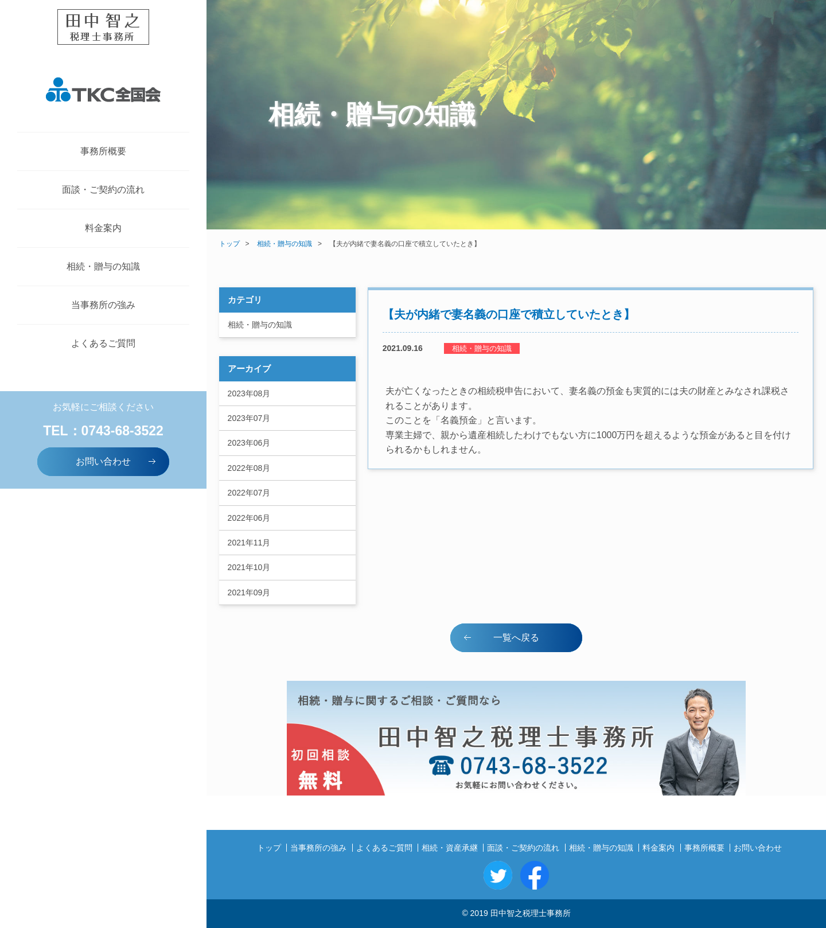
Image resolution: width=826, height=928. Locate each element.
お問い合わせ (117, 461)
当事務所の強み (103, 305)
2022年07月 (249, 492)
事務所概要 (103, 151)
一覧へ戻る (500, 637)
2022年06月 (249, 518)
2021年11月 (249, 542)
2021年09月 (249, 592)
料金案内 (103, 228)
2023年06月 (249, 442)
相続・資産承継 (450, 848)
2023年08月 (249, 393)
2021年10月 (249, 567)
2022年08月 (249, 468)
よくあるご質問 (103, 343)
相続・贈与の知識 (103, 266)
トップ (229, 244)
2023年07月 (249, 418)
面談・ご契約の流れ (103, 189)
